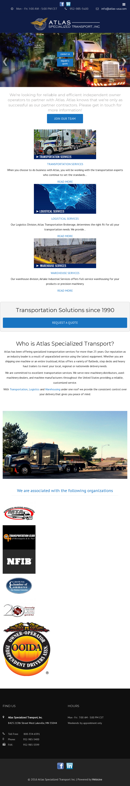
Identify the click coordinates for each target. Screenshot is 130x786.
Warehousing (52, 389)
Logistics (34, 389)
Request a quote (65, 323)
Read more (65, 181)
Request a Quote (65, 62)
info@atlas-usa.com (114, 8)
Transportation (19, 389)
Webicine (97, 779)
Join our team (65, 119)
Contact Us (65, 54)
